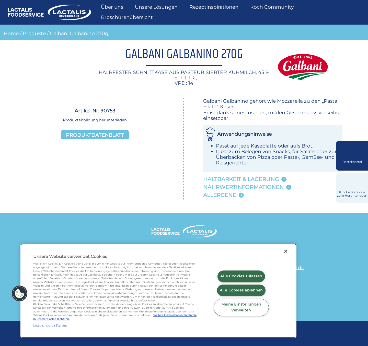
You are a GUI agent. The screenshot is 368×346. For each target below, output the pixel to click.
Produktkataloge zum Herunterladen (352, 194)
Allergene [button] (219, 195)
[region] (158, 291)
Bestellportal (352, 162)
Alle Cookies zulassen (241, 276)
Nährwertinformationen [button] (243, 187)
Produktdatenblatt (95, 135)
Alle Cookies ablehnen (241, 290)
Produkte (34, 33)
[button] (20, 293)
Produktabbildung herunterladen (95, 120)
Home (11, 33)
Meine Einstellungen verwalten (241, 307)
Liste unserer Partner (51, 325)
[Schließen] (285, 251)
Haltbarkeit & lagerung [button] (241, 179)
